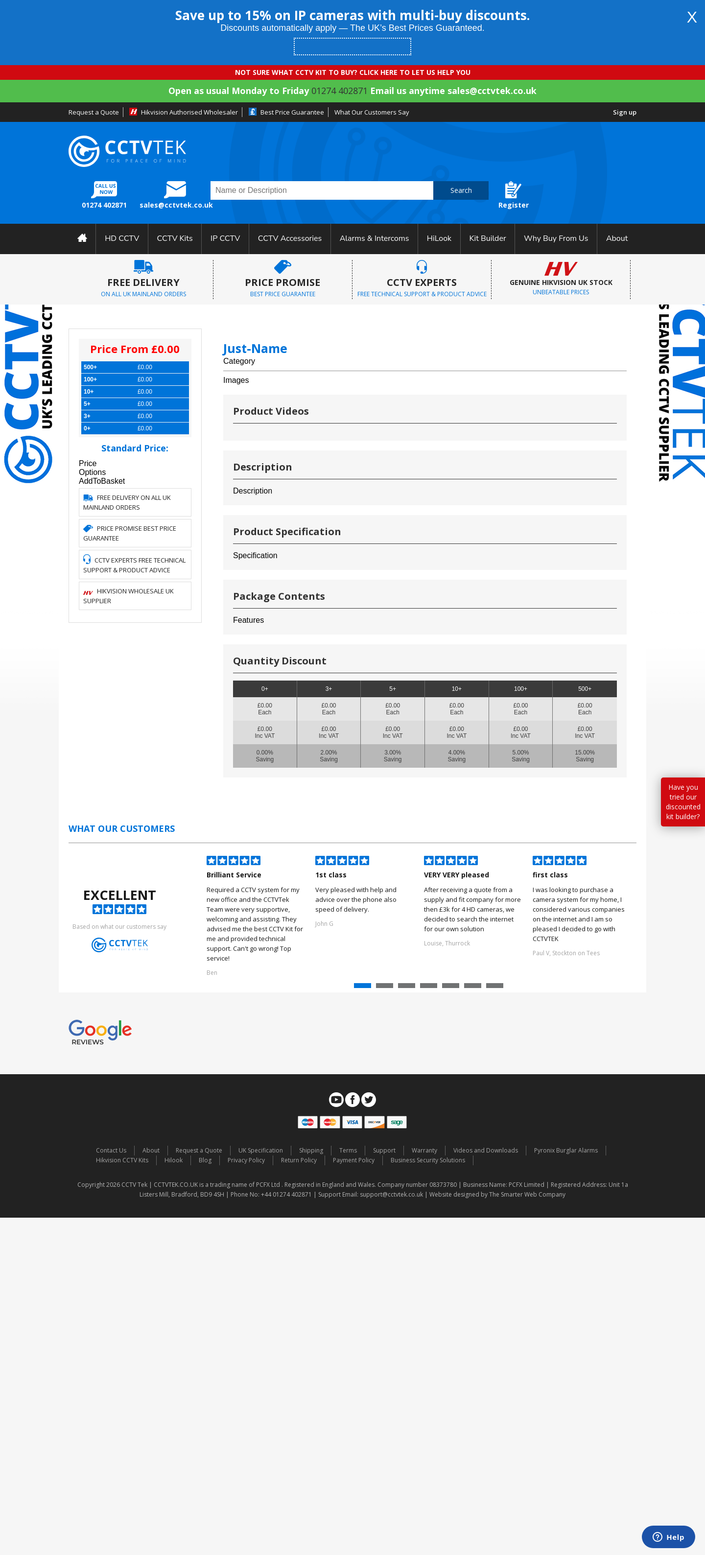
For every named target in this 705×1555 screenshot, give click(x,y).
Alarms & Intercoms (374, 238)
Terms (348, 1150)
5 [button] (452, 988)
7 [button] (496, 988)
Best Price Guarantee (292, 112)
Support (384, 1150)
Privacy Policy (246, 1160)
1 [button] (364, 988)
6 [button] (474, 988)
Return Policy (299, 1160)
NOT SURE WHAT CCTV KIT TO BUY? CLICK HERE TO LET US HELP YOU (352, 72)
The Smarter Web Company (527, 1194)
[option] (256, 917)
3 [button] (408, 988)
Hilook (173, 1160)
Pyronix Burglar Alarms (566, 1150)
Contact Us (111, 1150)
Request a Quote (94, 112)
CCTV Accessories (290, 238)
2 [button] (386, 988)
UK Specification (260, 1150)
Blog (205, 1160)
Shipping (311, 1150)
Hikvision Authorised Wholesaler (189, 112)
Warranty (424, 1150)
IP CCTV (225, 238)
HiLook (439, 238)
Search (461, 190)
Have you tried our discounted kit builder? (683, 801)
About (617, 238)
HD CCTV (122, 238)
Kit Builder (488, 238)
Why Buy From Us (556, 238)
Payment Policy (354, 1160)
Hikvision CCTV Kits (122, 1160)
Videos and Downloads (485, 1150)
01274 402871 (339, 90)
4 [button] (430, 988)
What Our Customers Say (371, 112)
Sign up (624, 112)
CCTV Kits (175, 238)
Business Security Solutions (428, 1160)
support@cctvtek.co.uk (391, 1194)
